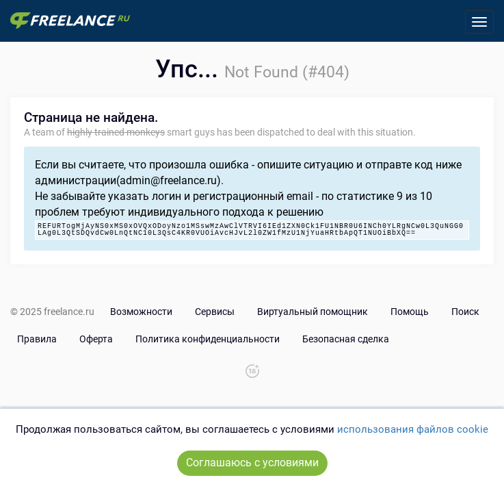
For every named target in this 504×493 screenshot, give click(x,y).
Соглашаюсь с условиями (252, 462)
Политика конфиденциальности (207, 338)
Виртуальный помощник (312, 311)
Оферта (96, 338)
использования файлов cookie (412, 429)
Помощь (409, 311)
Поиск (465, 311)
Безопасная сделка (345, 338)
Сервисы (215, 311)
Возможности (141, 311)
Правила (37, 338)
